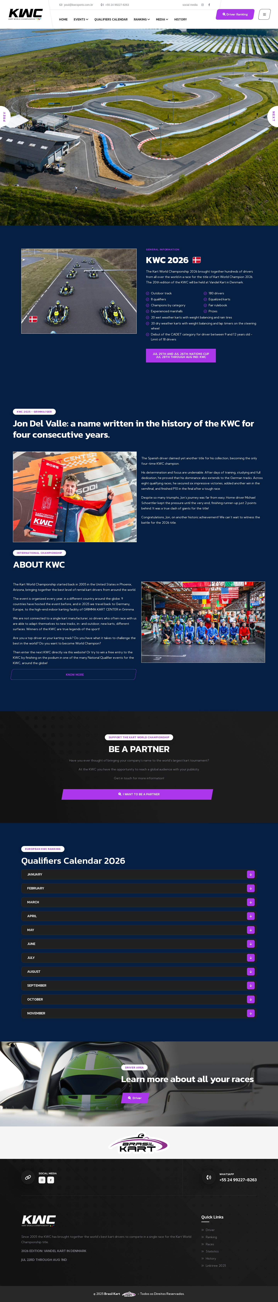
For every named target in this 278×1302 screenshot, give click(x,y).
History (180, 19)
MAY (30, 929)
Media (160, 19)
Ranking (140, 19)
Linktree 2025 (216, 1265)
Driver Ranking (235, 14)
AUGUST (34, 971)
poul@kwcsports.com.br (78, 4)
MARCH (33, 902)
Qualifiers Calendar (111, 19)
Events (79, 19)
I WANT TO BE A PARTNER (139, 794)
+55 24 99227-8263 (117, 4)
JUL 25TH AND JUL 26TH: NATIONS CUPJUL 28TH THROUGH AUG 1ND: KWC (181, 355)
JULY (31, 957)
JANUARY (34, 874)
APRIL (32, 916)
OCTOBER (35, 999)
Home (63, 19)
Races (210, 1244)
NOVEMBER (36, 1013)
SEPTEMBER (36, 985)
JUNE (31, 943)
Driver (135, 1098)
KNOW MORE (75, 674)
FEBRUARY (35, 888)
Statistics (212, 1251)
